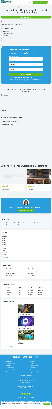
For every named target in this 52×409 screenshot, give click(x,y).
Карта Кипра (37, 222)
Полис (3, 250)
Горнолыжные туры (10, 273)
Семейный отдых (32, 268)
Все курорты (5, 257)
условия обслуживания (46, 401)
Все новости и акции (7, 346)
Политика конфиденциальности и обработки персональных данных (37, 371)
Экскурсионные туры (33, 271)
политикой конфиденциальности (33, 403)
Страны (32, 363)
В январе (40, 292)
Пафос (3, 246)
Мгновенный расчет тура (26, 210)
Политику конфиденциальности (34, 79)
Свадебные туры (10, 275)
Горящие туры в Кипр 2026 (12, 224)
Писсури (4, 248)
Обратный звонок (26, 378)
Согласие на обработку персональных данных (30, 80)
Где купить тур (26, 382)
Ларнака (4, 238)
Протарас (4, 252)
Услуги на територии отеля (36, 89)
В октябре (30, 292)
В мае (8, 294)
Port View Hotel (5, 189)
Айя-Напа (4, 236)
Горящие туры (10, 367)
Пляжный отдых (10, 268)
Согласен (47, 403)
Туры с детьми (31, 275)
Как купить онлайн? (34, 365)
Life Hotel (30, 189)
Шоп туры (30, 273)
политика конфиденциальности (32, 401)
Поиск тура (32, 361)
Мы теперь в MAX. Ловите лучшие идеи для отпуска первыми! (26, 327)
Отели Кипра (9, 222)
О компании (9, 361)
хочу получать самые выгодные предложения (20, 77)
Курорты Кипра (17, 222)
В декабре (40, 290)
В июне (19, 290)
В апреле (9, 292)
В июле (19, 292)
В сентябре (30, 290)
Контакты (8, 365)
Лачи (3, 240)
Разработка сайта (22, 397)
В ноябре (30, 294)
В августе (20, 294)
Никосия (4, 244)
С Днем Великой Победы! (24, 314)
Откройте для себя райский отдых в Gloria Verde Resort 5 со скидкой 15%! (25, 342)
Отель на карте (26, 91)
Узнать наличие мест (26, 17)
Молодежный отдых (11, 271)
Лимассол (4, 242)
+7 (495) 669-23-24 (27, 2)
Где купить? (33, 367)
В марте (9, 290)
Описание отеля (12, 89)
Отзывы (22, 89)
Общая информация (27, 222)
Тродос (4, 254)
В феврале (40, 294)
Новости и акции (10, 363)
